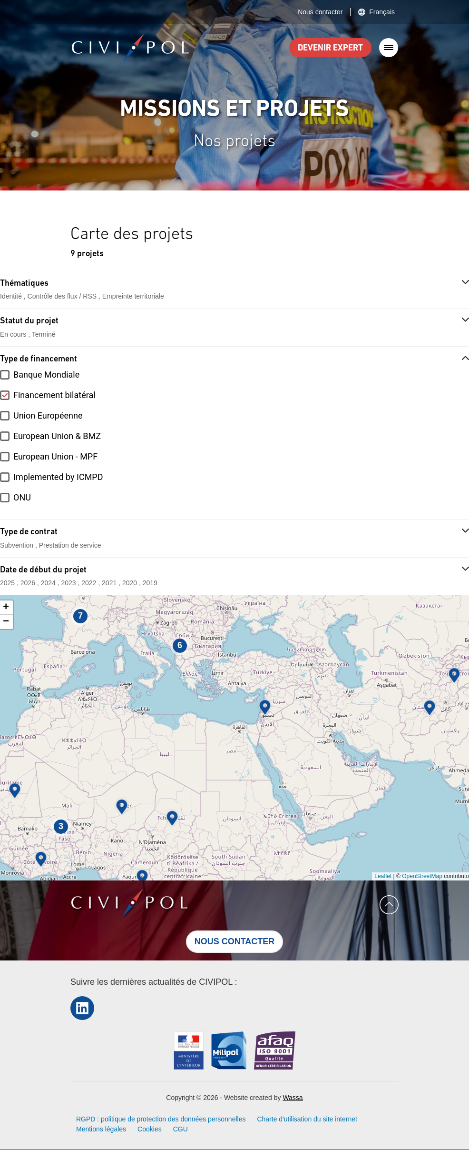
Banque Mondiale (46, 375)
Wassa (293, 1097)
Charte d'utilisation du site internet (307, 1119)
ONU (22, 497)
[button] (264, 707)
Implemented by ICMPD (58, 477)
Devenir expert (330, 48)
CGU (180, 1129)
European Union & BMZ (57, 436)
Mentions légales (101, 1129)
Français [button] (382, 12)
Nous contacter (320, 12)
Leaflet (382, 876)
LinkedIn (82, 1008)
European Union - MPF (55, 456)
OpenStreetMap (422, 876)
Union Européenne (47, 415)
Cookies (149, 1129)
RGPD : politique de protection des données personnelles (160, 1119)
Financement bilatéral (54, 395)
